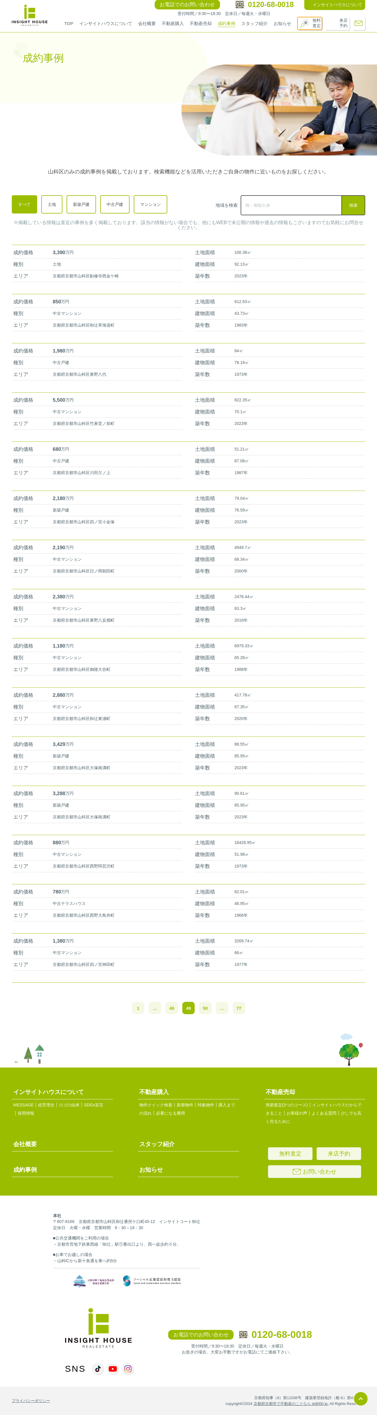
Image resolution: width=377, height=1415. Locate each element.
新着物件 (185, 1105)
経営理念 (46, 1105)
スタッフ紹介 (254, 23)
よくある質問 (324, 1113)
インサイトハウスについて (105, 23)
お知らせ (282, 23)
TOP (68, 23)
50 (205, 1008)
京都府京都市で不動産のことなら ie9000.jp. (291, 1403)
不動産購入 (173, 23)
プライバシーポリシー (31, 1401)
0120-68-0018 (275, 1334)
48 (171, 1008)
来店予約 (343, 23)
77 (239, 1008)
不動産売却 (201, 23)
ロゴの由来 (69, 1105)
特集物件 (206, 1105)
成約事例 (226, 23)
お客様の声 (297, 1113)
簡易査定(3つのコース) (287, 1105)
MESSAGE (23, 1105)
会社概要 (147, 23)
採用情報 (26, 1113)
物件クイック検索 (155, 1105)
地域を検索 (227, 205)
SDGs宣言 (93, 1105)
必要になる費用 (170, 1113)
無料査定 (316, 23)
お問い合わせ (314, 1172)
